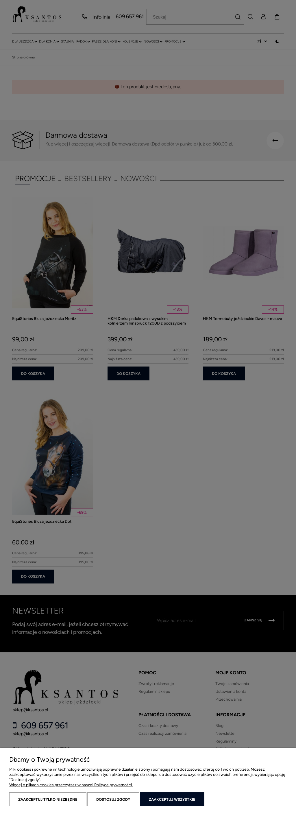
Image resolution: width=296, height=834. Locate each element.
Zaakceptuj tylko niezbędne (47, 799)
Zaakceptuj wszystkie (172, 799)
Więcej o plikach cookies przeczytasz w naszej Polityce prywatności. (71, 785)
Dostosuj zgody (113, 799)
